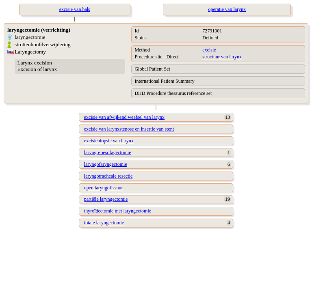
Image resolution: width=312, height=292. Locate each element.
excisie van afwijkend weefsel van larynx (124, 117)
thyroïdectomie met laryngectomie (117, 211)
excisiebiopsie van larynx (109, 141)
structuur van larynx (222, 57)
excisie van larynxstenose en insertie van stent (129, 129)
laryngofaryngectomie (105, 164)
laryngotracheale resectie (108, 176)
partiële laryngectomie (106, 199)
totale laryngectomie (104, 222)
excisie (209, 50)
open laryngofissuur (103, 188)
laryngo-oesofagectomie (107, 152)
